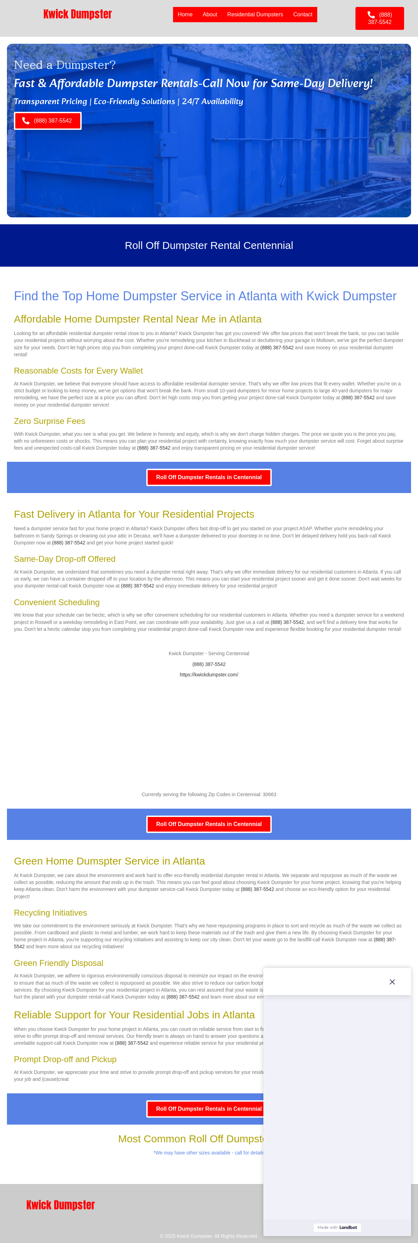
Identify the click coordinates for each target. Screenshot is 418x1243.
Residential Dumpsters (255, 14)
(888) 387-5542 (277, 347)
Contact (302, 14)
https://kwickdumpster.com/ (209, 674)
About (210, 14)
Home (185, 14)
